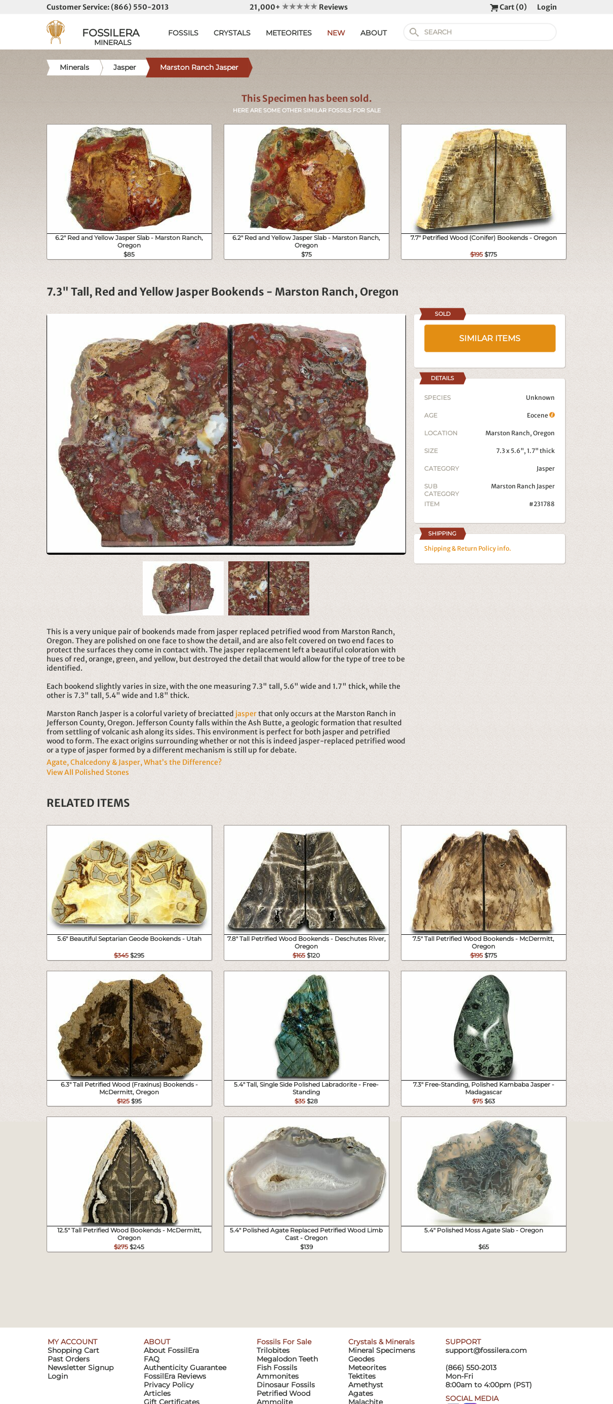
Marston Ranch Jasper (523, 486)
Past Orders (69, 1359)
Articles (157, 1393)
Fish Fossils (277, 1367)
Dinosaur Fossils (286, 1384)
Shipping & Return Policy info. (467, 548)
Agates (360, 1393)
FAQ (151, 1359)
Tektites (362, 1376)
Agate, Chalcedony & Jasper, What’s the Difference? (134, 762)
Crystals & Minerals (381, 1341)
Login (547, 7)
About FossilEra (171, 1350)
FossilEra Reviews (175, 1376)
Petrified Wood (283, 1393)
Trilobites (273, 1350)
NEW (336, 32)
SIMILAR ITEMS (489, 338)
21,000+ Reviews (299, 7)
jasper (246, 713)
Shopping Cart (73, 1350)
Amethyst (365, 1384)
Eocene (541, 415)
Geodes (361, 1359)
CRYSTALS (232, 32)
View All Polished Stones (88, 772)
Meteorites (367, 1367)
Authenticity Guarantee (185, 1367)
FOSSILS (183, 32)
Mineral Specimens (381, 1350)
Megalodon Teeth (287, 1359)
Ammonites (278, 1376)
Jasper (546, 468)
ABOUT (373, 32)
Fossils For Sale (284, 1341)
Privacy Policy (169, 1384)
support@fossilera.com (486, 1350)
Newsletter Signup (80, 1367)
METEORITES (289, 32)
